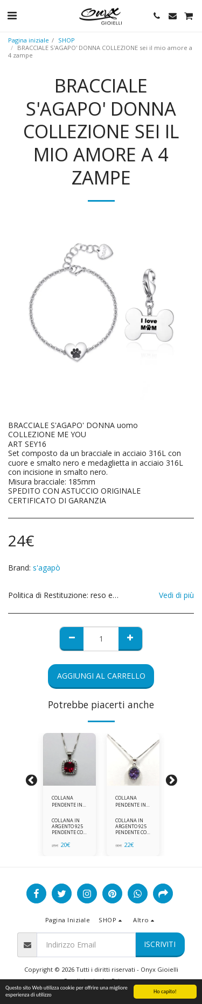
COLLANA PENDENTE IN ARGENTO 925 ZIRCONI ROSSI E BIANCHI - (69, 801)
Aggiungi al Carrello (101, 676)
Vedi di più (176, 595)
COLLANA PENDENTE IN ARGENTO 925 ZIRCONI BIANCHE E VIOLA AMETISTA (131, 801)
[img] (69, 759)
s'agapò (46, 567)
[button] (12, 15)
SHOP (66, 40)
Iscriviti (160, 944)
